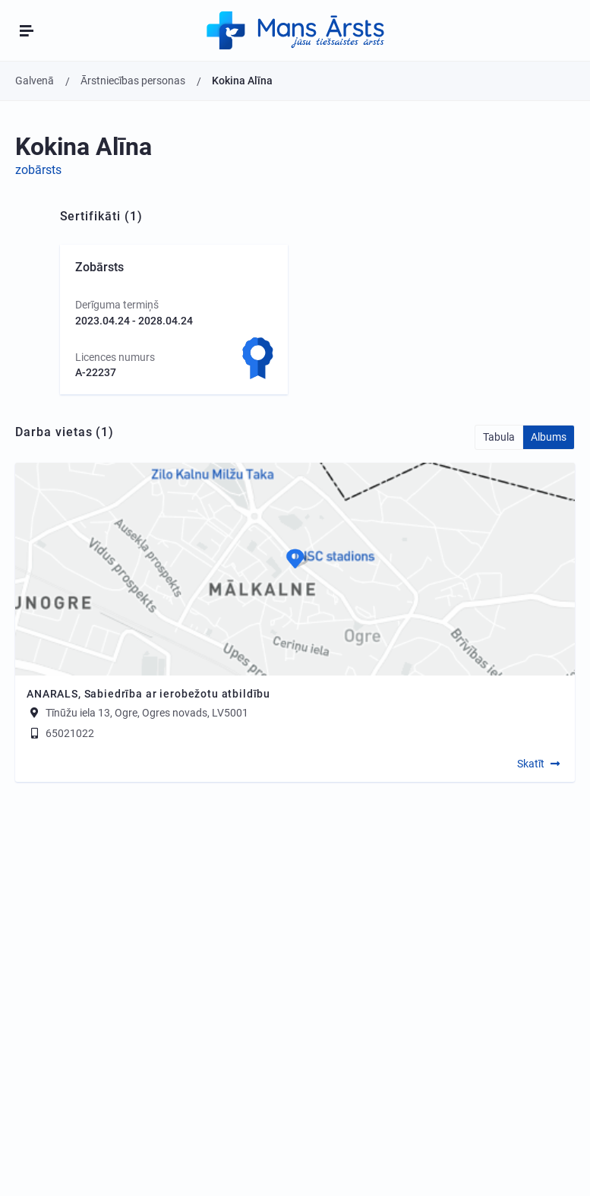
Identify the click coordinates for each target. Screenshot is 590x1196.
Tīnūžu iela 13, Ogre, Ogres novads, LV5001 (147, 713)
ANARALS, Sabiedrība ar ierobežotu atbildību (148, 694)
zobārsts (38, 170)
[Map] (295, 569)
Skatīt (530, 764)
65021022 (60, 733)
